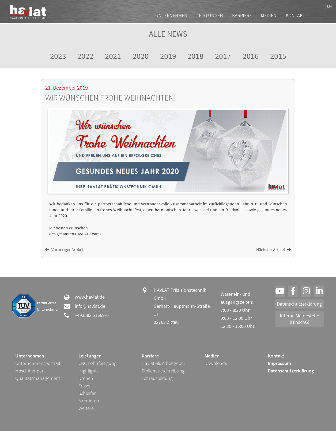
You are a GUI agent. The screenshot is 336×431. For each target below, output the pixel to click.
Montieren (88, 401)
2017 (223, 56)
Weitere (86, 408)
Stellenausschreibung (163, 371)
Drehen (85, 378)
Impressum (279, 363)
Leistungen (210, 16)
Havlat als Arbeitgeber (163, 363)
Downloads (216, 363)
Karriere (242, 16)
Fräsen (85, 386)
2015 (278, 56)
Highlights (88, 371)
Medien (269, 16)
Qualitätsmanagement (37, 378)
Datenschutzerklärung (299, 304)
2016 (251, 56)
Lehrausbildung (157, 378)
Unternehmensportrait (38, 363)
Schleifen (87, 393)
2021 (113, 56)
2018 (195, 56)
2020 (141, 56)
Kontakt (295, 16)
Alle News (168, 34)
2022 (85, 56)
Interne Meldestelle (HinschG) (299, 319)
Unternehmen (171, 16)
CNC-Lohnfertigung (97, 363)
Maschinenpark (30, 371)
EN (329, 6)
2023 (58, 56)
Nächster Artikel (273, 249)
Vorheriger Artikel (64, 249)
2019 (168, 56)
